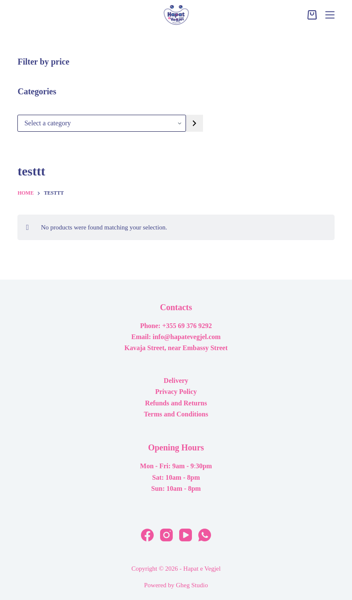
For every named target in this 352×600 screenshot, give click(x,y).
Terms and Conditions (176, 414)
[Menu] (330, 15)
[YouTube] (185, 535)
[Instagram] (166, 535)
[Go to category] (194, 123)
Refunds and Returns (176, 403)
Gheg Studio (192, 585)
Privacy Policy (176, 391)
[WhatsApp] (204, 535)
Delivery (176, 380)
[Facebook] (147, 535)
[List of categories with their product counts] (101, 123)
